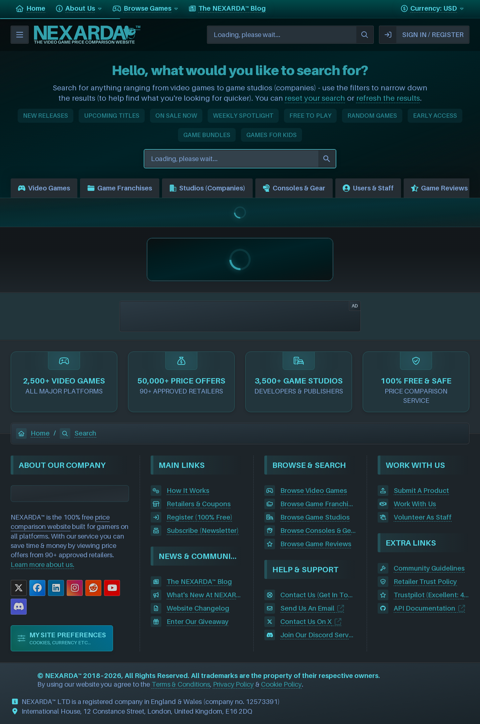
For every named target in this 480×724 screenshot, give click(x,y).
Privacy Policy (233, 684)
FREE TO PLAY (310, 115)
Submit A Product (421, 491)
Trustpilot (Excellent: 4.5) (431, 595)
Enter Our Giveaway (197, 622)
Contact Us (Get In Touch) (318, 595)
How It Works (188, 491)
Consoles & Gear (294, 188)
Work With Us (415, 504)
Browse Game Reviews (315, 544)
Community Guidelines (429, 568)
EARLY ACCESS (435, 115)
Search (78, 433)
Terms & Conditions (181, 684)
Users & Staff (368, 188)
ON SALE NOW (176, 115)
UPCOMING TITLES (111, 115)
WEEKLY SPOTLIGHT (243, 115)
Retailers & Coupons (198, 504)
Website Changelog (198, 608)
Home (33, 433)
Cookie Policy (281, 684)
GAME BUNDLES (207, 134)
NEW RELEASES (45, 115)
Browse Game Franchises (318, 504)
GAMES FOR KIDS (271, 134)
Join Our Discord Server (317, 635)
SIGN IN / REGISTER (422, 34)
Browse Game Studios (315, 517)
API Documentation (425, 608)
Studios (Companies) (207, 188)
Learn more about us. (42, 565)
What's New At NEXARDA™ (204, 595)
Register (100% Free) (199, 517)
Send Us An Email (307, 608)
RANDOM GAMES (372, 115)
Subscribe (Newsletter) (203, 531)
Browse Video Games (313, 491)
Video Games (44, 188)
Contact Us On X (306, 622)
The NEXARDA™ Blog (199, 582)
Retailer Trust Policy (425, 582)
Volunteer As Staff (423, 517)
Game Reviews (439, 188)
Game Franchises (119, 188)
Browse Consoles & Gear (318, 531)
